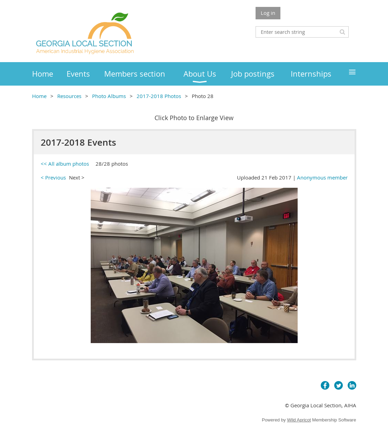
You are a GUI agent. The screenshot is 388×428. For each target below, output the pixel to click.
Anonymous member (322, 177)
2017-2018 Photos (159, 96)
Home (39, 96)
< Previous (53, 177)
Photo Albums (109, 96)
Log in (268, 12)
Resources (69, 96)
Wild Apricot (299, 419)
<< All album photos (65, 163)
